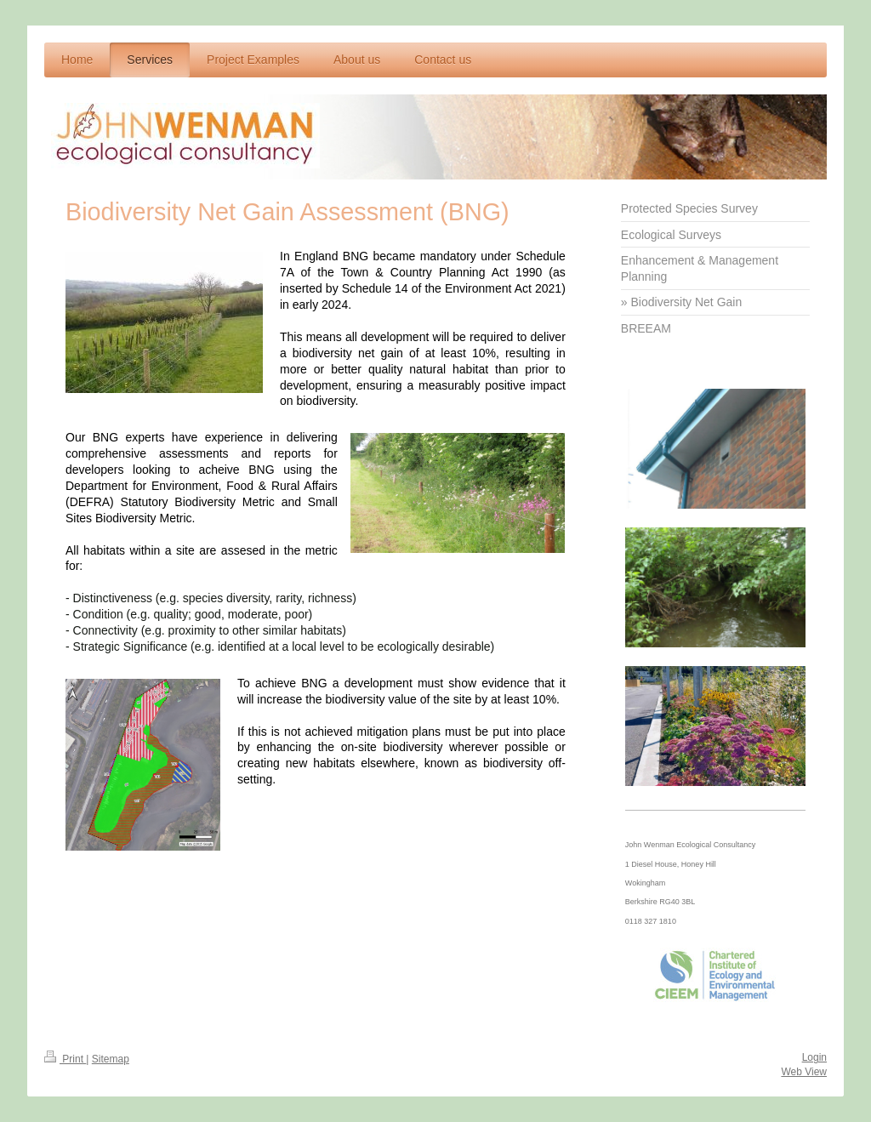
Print (65, 1059)
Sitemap (110, 1059)
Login (814, 1057)
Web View (804, 1072)
